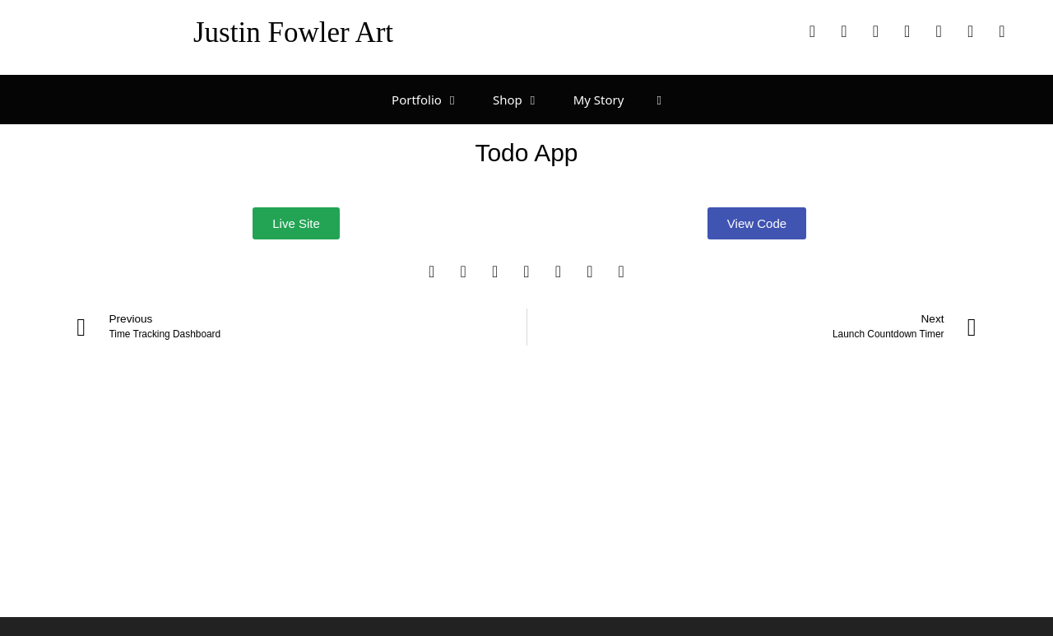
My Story (598, 99)
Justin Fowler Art (293, 32)
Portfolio (434, 99)
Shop (525, 99)
